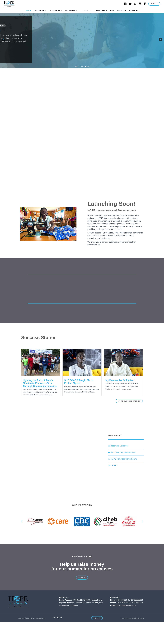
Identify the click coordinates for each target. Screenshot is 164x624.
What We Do (56, 10)
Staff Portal (57, 617)
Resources (133, 10)
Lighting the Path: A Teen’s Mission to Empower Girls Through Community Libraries (40, 383)
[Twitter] (135, 3)
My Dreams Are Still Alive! (119, 380)
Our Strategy (71, 10)
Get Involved (101, 10)
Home (28, 10)
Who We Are (40, 10)
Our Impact (86, 10)
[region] (82, 39)
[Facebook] (125, 3)
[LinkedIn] (144, 3)
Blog (112, 10)
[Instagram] (140, 3)
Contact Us (121, 10)
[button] (154, 4)
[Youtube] (130, 3)
